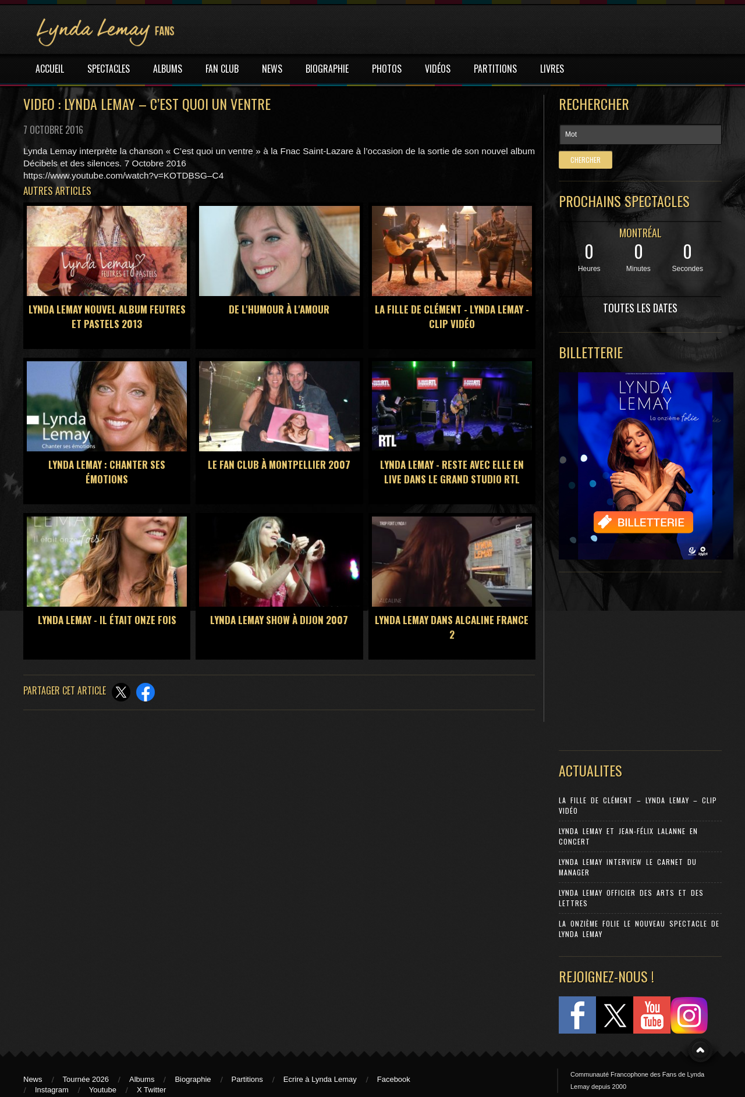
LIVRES (552, 69)
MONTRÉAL (640, 232)
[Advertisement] (634, 658)
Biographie (193, 1079)
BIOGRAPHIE (327, 69)
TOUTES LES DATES (640, 307)
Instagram (52, 1089)
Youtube (102, 1089)
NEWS (272, 69)
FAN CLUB (222, 69)
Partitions (247, 1079)
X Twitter (151, 1089)
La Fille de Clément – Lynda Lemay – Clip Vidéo (638, 805)
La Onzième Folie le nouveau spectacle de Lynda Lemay (639, 928)
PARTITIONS (495, 69)
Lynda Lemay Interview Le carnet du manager (628, 867)
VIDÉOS (437, 69)
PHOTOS (387, 69)
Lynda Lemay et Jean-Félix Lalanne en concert (628, 836)
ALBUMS (167, 69)
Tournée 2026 (86, 1079)
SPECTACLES (108, 69)
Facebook (393, 1079)
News (32, 1079)
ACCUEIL (50, 69)
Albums (141, 1079)
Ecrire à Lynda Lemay (320, 1079)
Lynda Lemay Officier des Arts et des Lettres (631, 898)
